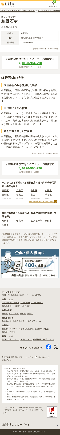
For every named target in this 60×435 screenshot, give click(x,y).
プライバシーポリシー (28, 357)
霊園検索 (6, 295)
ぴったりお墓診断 (33, 295)
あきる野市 (36, 220)
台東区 (19, 194)
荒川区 (34, 190)
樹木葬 (23, 313)
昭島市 (19, 220)
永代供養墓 (14, 313)
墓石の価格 (7, 321)
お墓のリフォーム (33, 321)
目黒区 (19, 190)
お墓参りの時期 (8, 332)
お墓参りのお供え (26, 329)
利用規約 (14, 357)
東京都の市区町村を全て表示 (43, 201)
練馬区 (5, 190)
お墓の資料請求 (17, 295)
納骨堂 (30, 313)
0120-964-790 (30, 63)
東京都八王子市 (9, 27)
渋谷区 (48, 194)
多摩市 (5, 225)
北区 (33, 194)
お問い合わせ (7, 360)
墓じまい (26, 306)
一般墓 (5, 313)
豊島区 (5, 194)
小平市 (48, 190)
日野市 (48, 220)
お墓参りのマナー (9, 329)
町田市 (5, 220)
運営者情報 (6, 357)
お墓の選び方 (37, 302)
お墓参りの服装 (42, 329)
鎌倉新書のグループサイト (17, 424)
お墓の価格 (25, 302)
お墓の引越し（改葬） (11, 306)
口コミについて (44, 357)
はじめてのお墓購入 (10, 302)
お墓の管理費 (18, 321)
